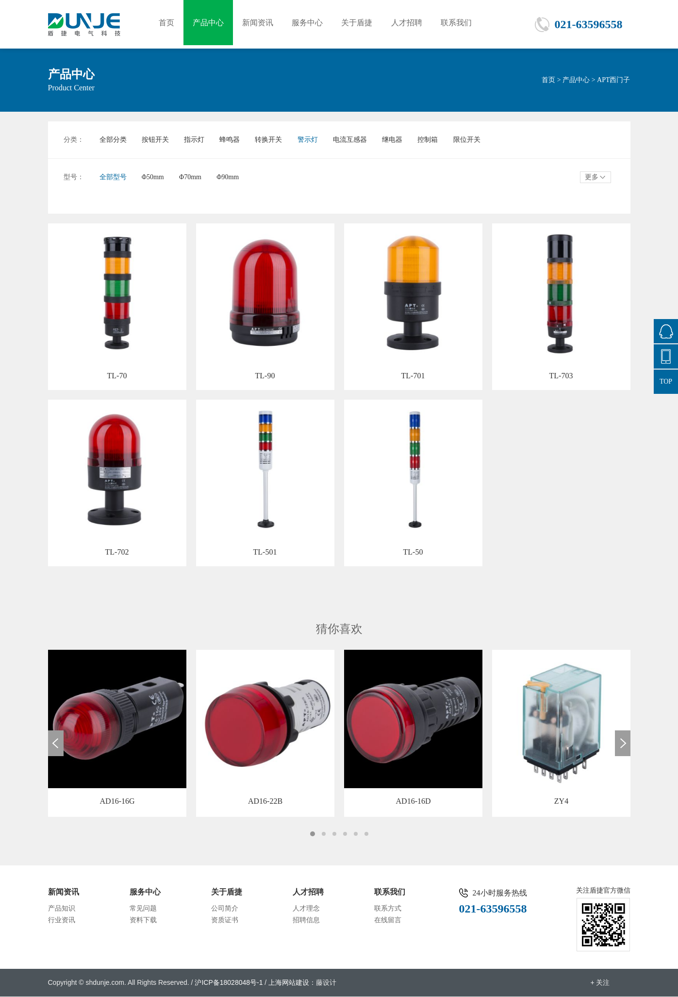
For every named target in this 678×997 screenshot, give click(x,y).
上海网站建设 (288, 983)
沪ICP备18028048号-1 (229, 983)
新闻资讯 (260, 24)
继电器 (400, 139)
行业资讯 (61, 920)
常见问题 (143, 909)
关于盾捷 (361, 24)
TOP (666, 381)
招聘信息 (306, 920)
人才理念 (306, 909)
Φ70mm (193, 177)
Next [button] (622, 744)
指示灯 (196, 139)
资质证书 (224, 920)
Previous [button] (56, 744)
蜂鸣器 (233, 139)
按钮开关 (156, 139)
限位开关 (476, 139)
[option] (117, 733)
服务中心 (310, 24)
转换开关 (273, 139)
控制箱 (437, 139)
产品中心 (209, 24)
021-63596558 (589, 24)
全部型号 (113, 177)
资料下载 (143, 920)
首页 (167, 24)
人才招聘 (411, 24)
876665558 (666, 331)
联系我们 (462, 24)
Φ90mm (231, 177)
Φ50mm (154, 177)
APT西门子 (613, 80)
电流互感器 (357, 139)
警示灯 (313, 139)
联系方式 (387, 909)
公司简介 (224, 909)
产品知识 (61, 909)
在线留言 (387, 920)
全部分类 (113, 139)
